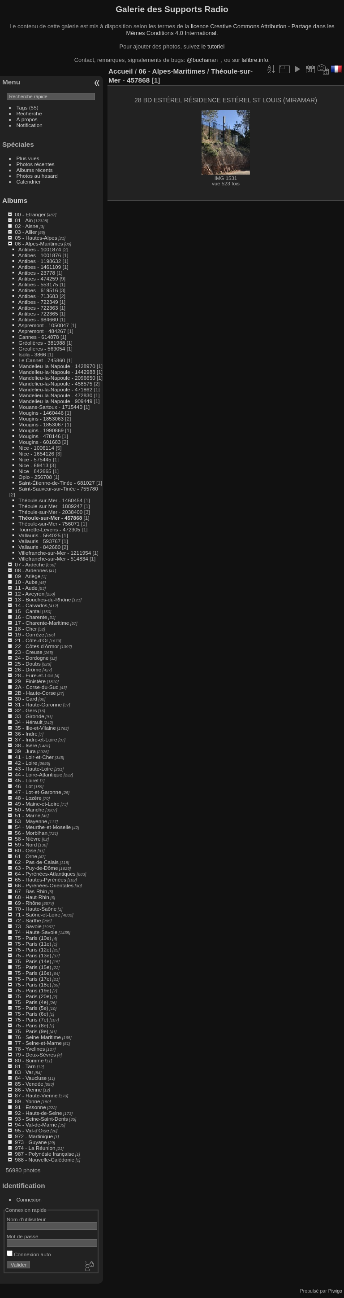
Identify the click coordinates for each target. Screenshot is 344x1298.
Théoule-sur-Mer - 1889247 (50, 506)
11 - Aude (26, 588)
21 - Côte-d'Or (31, 640)
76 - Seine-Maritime (38, 1037)
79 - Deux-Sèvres (35, 1054)
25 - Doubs (28, 664)
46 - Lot (24, 786)
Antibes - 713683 (38, 296)
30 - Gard (26, 699)
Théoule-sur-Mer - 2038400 (50, 512)
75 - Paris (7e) (31, 1019)
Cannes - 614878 (38, 337)
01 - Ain (24, 220)
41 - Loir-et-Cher (34, 757)
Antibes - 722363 (38, 308)
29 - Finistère (30, 681)
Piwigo (335, 1291)
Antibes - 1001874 (39, 249)
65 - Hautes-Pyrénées (40, 879)
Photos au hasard (37, 176)
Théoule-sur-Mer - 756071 (49, 523)
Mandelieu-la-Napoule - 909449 (55, 401)
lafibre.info (255, 60)
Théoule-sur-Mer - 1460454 (50, 500)
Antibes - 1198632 (39, 261)
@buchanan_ (204, 60)
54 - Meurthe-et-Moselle (43, 827)
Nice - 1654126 (36, 453)
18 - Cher (26, 628)
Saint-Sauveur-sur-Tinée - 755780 (58, 488)
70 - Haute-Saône (35, 909)
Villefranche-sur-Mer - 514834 (53, 558)
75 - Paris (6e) (31, 1014)
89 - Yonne (27, 1101)
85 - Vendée (29, 1084)
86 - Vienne (28, 1089)
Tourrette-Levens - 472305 (49, 529)
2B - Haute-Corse (35, 693)
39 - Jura (25, 751)
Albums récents (35, 170)
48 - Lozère (28, 798)
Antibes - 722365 (38, 313)
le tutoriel (212, 46)
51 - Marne (27, 815)
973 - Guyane (31, 1142)
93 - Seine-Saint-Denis (41, 1119)
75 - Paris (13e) (33, 955)
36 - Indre (26, 734)
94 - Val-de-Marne (36, 1124)
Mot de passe (23, 1236)
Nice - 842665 (34, 471)
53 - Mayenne (31, 821)
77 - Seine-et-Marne (38, 1043)
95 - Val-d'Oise (32, 1130)
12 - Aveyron (29, 593)
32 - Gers (26, 710)
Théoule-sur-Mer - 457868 (50, 518)
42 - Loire (26, 763)
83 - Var (24, 1072)
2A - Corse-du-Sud (36, 687)
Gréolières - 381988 (41, 343)
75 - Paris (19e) (33, 990)
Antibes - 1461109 (39, 267)
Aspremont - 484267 (42, 331)
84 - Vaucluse (31, 1078)
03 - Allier (26, 232)
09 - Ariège (27, 576)
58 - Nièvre (28, 839)
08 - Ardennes (31, 570)
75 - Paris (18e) (33, 984)
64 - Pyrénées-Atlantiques (45, 874)
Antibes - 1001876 (39, 255)
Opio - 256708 (35, 477)
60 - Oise (25, 850)
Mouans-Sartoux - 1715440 (50, 407)
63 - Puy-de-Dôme (36, 868)
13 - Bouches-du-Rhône (43, 599)
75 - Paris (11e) (33, 944)
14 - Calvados (31, 605)
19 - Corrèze (29, 634)
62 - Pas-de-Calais (36, 862)
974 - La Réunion (35, 1148)
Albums (14, 200)
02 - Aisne (26, 226)
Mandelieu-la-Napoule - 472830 (55, 395)
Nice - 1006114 (36, 448)
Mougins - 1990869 (41, 430)
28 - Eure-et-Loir (34, 675)
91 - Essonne (30, 1107)
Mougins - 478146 (39, 436)
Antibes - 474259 (38, 278)
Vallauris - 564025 (39, 535)
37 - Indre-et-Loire (36, 739)
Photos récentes (36, 164)
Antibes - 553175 (38, 284)
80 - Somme (29, 1060)
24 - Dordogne (31, 658)
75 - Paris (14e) (33, 961)
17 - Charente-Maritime (42, 623)
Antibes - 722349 (38, 302)
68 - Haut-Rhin (32, 897)
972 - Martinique (34, 1136)
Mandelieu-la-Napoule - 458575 (55, 383)
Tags (22, 107)
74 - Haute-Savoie (36, 932)
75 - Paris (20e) (33, 996)
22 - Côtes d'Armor (37, 646)
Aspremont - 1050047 (43, 325)
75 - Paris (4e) (31, 1002)
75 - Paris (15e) (33, 967)
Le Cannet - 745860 (41, 360)
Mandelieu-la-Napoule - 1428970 (56, 366)
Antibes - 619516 (38, 290)
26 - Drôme (28, 669)
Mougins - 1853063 (41, 418)
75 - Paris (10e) (33, 938)
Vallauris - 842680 (39, 547)
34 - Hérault (28, 722)
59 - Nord (26, 844)
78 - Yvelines (30, 1049)
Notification (30, 125)
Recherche (29, 113)
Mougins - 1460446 (41, 413)
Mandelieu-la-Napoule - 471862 (55, 389)
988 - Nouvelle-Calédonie (44, 1159)
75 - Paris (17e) (33, 979)
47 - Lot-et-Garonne (38, 792)
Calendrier (29, 181)
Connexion (29, 1199)
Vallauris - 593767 (39, 541)
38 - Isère (26, 745)
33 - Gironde (29, 716)
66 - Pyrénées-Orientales (44, 885)
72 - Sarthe (28, 920)
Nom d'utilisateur (26, 1219)
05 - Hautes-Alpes (36, 238)
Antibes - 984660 (38, 319)
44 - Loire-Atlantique (38, 774)
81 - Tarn (25, 1066)
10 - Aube (26, 582)
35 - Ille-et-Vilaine (35, 728)
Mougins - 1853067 (41, 424)
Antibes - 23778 (36, 273)
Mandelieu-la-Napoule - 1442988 (56, 372)
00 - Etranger (30, 214)
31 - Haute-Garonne (38, 704)
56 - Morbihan (31, 833)
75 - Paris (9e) (31, 1031)
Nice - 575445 (34, 459)
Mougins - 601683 (39, 442)
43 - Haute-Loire (34, 769)
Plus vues (28, 158)
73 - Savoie (28, 926)
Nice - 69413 (33, 465)
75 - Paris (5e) (31, 1008)
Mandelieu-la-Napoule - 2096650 (56, 378)
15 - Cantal (28, 611)
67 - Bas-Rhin (31, 891)
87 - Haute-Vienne (36, 1095)
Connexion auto (29, 1254)
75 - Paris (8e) (31, 1025)
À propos (27, 119)
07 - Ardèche (30, 564)
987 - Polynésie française (44, 1154)
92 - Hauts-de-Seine (38, 1113)
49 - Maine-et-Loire (37, 804)
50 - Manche (29, 809)
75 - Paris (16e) (33, 973)
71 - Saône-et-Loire (37, 914)
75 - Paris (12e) (33, 949)
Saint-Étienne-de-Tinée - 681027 (56, 483)
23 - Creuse (28, 652)
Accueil (120, 71)
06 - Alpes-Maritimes (39, 243)
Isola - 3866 (32, 354)
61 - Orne (26, 856)
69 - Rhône (28, 903)
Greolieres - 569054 (41, 348)
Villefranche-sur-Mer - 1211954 (54, 553)
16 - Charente (31, 617)
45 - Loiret (27, 780)
